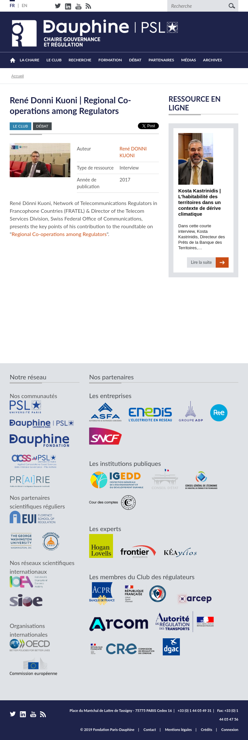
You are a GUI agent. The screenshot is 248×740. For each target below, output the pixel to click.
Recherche (80, 59)
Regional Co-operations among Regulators (59, 234)
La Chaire (29, 59)
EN (24, 5)
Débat (135, 59)
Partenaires (161, 59)
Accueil (13, 60)
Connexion (229, 729)
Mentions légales (178, 729)
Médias (188, 59)
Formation (110, 59)
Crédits (206, 729)
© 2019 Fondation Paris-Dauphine (107, 729)
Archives (212, 59)
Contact (149, 729)
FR (12, 5)
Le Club (54, 59)
